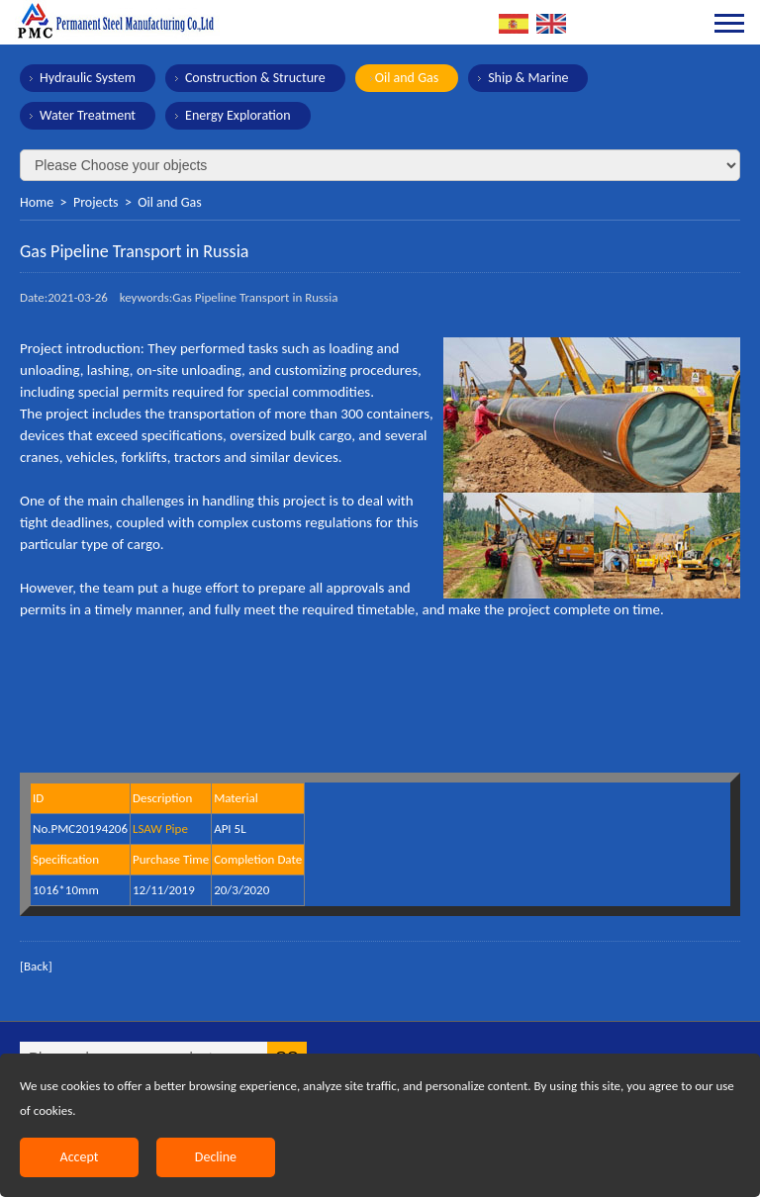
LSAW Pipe (160, 828)
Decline (216, 1157)
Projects (96, 202)
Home (36, 202)
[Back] (36, 966)
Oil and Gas (406, 77)
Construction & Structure (255, 77)
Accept (79, 1157)
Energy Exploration (238, 115)
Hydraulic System (88, 77)
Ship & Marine (528, 77)
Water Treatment (88, 115)
